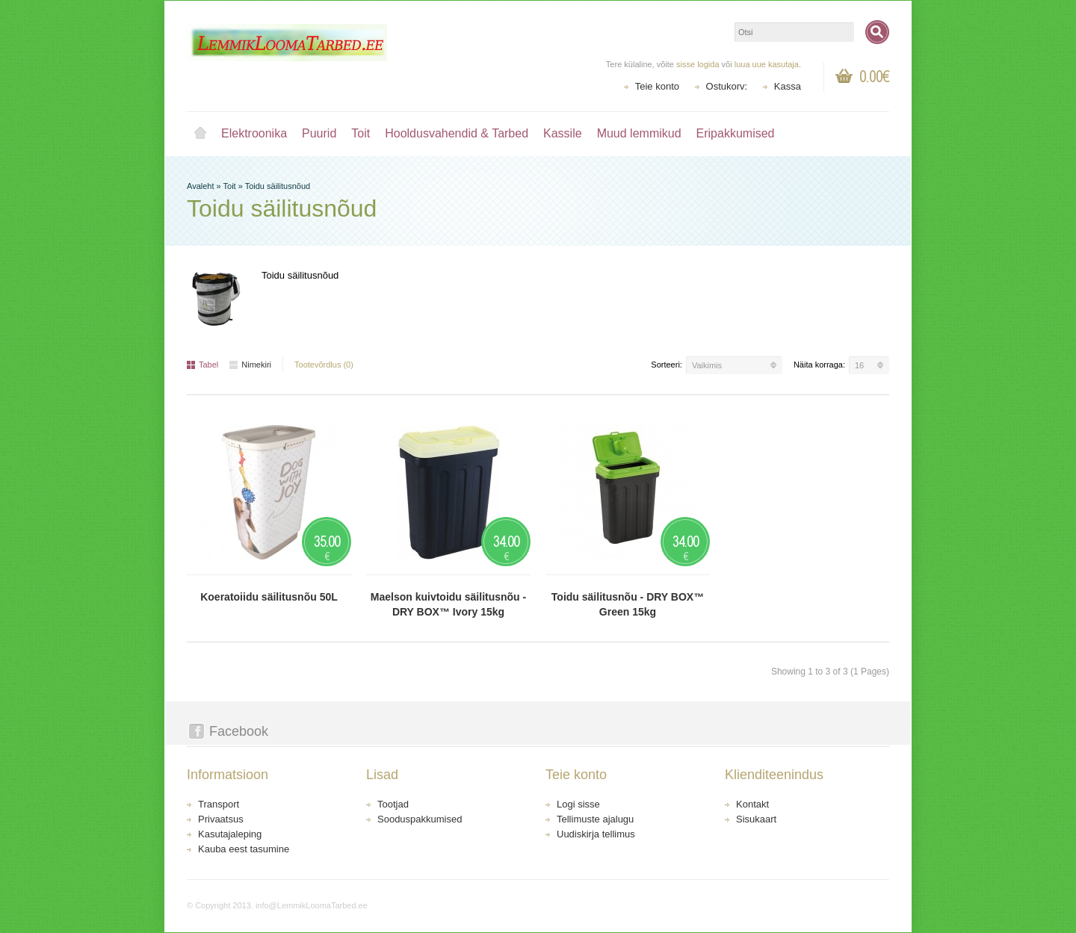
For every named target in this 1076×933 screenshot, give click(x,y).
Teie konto (657, 86)
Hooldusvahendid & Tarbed (456, 133)
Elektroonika (254, 133)
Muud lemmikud (639, 133)
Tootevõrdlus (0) (323, 364)
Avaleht (200, 134)
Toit (360, 133)
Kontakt (752, 804)
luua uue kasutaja (767, 64)
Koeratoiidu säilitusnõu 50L (269, 597)
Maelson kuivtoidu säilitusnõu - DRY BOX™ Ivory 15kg (448, 604)
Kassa (787, 86)
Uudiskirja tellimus (596, 834)
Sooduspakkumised (419, 819)
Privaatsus (221, 819)
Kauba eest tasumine (243, 849)
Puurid (319, 133)
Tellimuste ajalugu (595, 819)
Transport (218, 804)
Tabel (202, 364)
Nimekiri (250, 364)
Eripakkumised (735, 133)
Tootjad (393, 804)
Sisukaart (756, 819)
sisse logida (697, 64)
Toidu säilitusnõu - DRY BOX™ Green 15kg (627, 604)
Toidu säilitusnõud (277, 186)
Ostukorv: (727, 86)
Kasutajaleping (230, 834)
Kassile (562, 133)
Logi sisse (578, 804)
